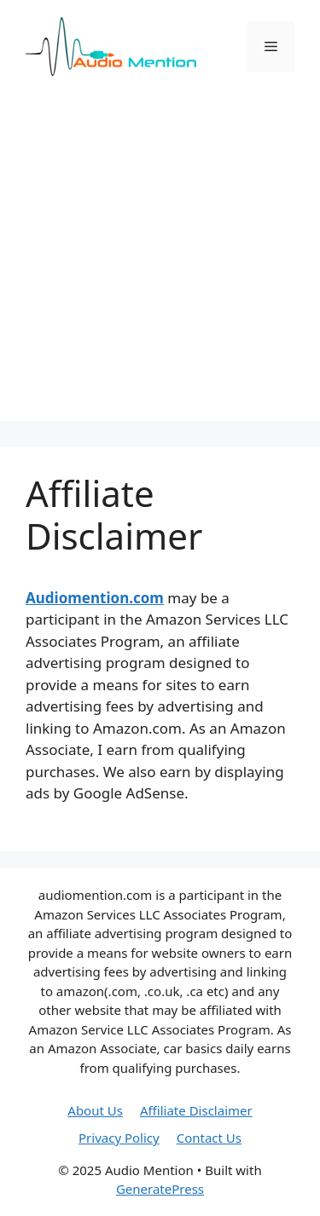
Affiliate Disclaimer (196, 1110)
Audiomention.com (95, 598)
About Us (95, 1110)
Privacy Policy (119, 1137)
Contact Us (209, 1137)
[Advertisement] (160, 261)
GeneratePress (160, 1188)
